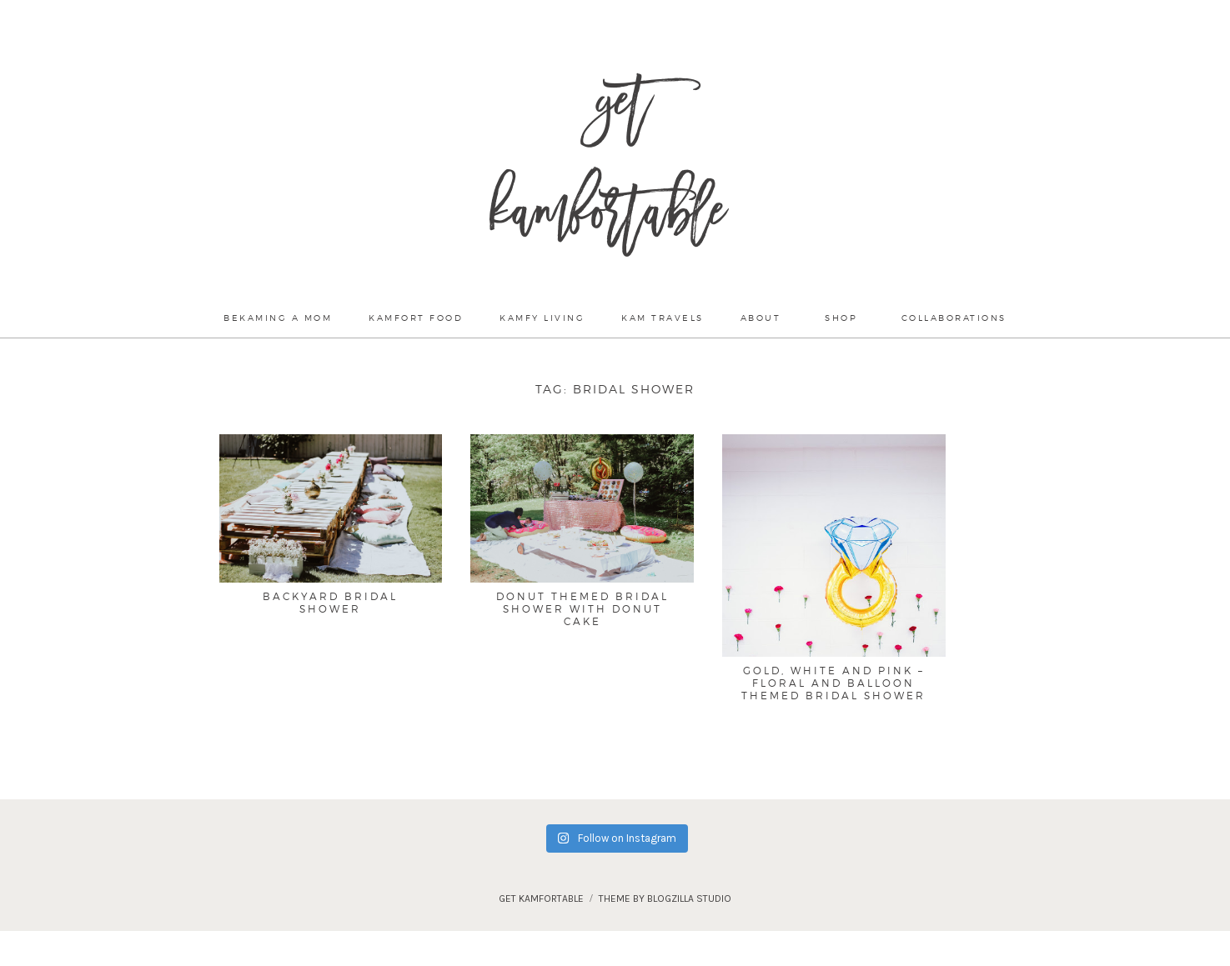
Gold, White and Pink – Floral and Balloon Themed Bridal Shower (833, 682)
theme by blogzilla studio (665, 898)
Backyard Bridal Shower (330, 602)
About (761, 318)
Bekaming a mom (277, 318)
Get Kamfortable (607, 167)
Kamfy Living (542, 318)
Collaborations (954, 318)
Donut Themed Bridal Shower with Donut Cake (582, 608)
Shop (841, 318)
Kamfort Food (416, 318)
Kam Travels (662, 318)
